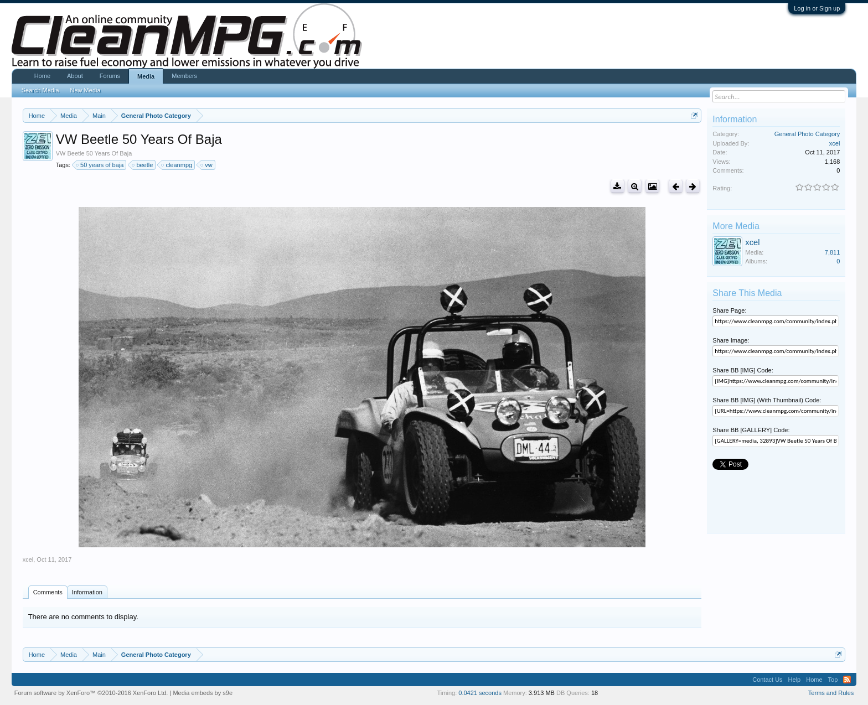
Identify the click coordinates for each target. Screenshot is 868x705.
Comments (48, 592)
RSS (847, 679)
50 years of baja (100, 165)
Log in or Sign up (817, 8)
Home (42, 75)
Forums (110, 75)
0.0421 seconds (480, 693)
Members (184, 75)
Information (87, 592)
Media (145, 76)
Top (833, 679)
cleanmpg (177, 165)
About (75, 75)
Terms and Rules (831, 693)
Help (794, 679)
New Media (85, 90)
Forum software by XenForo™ (91, 693)
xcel (28, 559)
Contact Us (767, 679)
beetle (143, 165)
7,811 (832, 252)
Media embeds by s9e (202, 693)
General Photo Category (807, 134)
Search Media (40, 90)
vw (207, 165)
